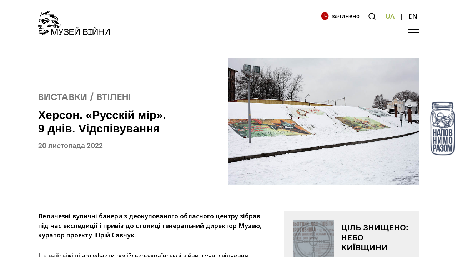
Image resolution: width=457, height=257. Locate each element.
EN (412, 16)
